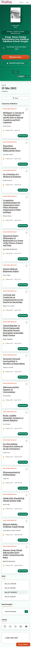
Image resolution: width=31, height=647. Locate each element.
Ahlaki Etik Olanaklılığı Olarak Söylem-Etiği (13, 499)
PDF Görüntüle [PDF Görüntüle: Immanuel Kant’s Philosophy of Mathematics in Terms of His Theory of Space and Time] (23, 258)
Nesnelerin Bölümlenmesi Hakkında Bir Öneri (11, 148)
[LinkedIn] (20, 626)
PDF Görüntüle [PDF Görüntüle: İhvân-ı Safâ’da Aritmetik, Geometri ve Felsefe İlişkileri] (23, 433)
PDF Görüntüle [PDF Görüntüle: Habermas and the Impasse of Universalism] (23, 405)
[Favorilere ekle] (26, 109)
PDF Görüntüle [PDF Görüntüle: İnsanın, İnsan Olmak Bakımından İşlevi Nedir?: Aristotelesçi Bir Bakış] (23, 570)
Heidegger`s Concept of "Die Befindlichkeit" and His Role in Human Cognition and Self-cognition (13, 117)
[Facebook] (4, 626)
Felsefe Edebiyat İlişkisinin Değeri (11, 270)
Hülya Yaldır (6, 249)
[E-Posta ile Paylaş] (26, 626)
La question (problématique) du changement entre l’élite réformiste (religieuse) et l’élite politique (12, 206)
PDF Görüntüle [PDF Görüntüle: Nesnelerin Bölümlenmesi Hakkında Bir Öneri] (23, 164)
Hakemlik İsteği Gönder (15, 63)
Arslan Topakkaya (7, 339)
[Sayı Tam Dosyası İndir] (26, 611)
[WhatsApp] (10, 626)
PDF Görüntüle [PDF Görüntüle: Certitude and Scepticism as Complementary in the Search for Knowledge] (23, 315)
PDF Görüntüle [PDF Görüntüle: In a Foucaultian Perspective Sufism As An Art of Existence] (23, 462)
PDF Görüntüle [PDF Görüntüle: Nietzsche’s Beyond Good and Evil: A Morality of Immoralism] (23, 377)
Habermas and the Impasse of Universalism (11, 389)
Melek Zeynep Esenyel (9, 561)
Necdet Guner (13, 249)
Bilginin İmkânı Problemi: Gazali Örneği (13, 525)
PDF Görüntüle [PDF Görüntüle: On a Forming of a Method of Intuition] (23, 190)
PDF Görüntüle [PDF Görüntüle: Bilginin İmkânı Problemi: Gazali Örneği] (23, 540)
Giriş (27, 2)
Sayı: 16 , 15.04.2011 (10, 596)
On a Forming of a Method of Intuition (12, 175)
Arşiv (4, 576)
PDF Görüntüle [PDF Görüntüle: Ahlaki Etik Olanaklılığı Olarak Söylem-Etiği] (23, 514)
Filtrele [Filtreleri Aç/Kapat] (15, 98)
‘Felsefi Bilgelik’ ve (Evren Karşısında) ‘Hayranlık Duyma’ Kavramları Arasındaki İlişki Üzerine (13, 330)
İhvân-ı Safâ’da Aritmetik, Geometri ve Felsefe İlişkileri (13, 418)
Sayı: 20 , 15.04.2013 (10, 583)
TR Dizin (15, 72)
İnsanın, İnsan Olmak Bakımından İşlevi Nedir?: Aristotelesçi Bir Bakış (13, 554)
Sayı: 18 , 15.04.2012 (11, 592)
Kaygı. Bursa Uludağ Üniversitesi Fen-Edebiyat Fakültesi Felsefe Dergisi (15, 39)
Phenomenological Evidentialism (11, 473)
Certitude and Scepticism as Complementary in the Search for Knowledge (13, 298)
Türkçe (21, 2)
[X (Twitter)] (15, 626)
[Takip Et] (20, 76)
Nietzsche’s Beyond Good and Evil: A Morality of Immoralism (14, 361)
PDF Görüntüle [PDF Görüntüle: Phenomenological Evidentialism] (23, 488)
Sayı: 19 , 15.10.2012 (10, 588)
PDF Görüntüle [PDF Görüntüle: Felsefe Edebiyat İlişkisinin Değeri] (23, 284)
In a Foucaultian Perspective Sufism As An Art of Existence (13, 446)
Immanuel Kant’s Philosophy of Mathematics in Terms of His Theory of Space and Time (13, 241)
